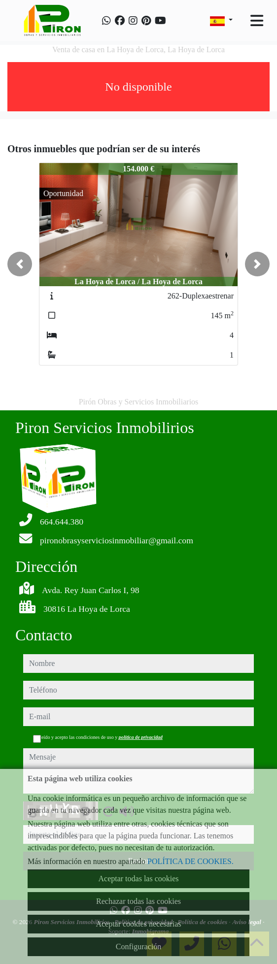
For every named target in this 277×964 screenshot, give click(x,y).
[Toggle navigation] (256, 20)
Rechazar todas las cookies (138, 901)
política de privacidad (141, 737)
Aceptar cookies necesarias (138, 924)
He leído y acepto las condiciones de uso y (98, 737)
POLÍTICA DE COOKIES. (190, 861)
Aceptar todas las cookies (138, 878)
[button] (19, 264)
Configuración (138, 946)
